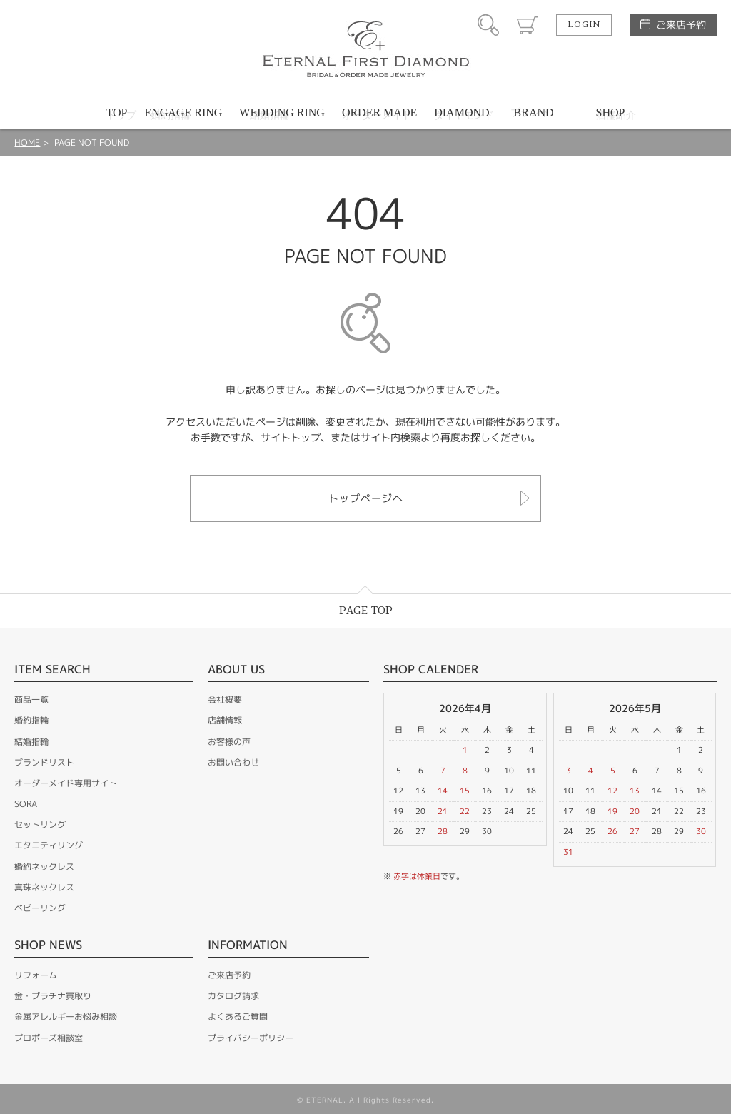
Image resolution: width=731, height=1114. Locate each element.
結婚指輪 (31, 742)
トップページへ (365, 498)
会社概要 (225, 699)
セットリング (40, 824)
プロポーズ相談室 (48, 1038)
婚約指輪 (31, 720)
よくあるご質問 (238, 1016)
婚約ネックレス (44, 866)
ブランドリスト (44, 762)
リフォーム (35, 975)
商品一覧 (31, 699)
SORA (25, 804)
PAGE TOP (366, 611)
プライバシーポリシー (250, 1038)
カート (527, 25)
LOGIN (584, 25)
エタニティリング (48, 845)
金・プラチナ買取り (52, 996)
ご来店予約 (681, 24)
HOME (27, 142)
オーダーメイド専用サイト (65, 783)
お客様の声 (229, 742)
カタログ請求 (233, 996)
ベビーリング (40, 908)
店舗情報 (225, 720)
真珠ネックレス (44, 887)
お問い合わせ (233, 762)
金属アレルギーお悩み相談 (65, 1016)
